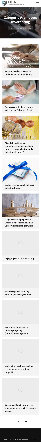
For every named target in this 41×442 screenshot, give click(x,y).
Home (11, 28)
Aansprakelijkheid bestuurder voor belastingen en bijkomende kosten (20, 408)
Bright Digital (33, 439)
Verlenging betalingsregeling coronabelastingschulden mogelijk (19, 369)
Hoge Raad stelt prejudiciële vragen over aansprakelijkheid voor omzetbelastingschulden (19, 222)
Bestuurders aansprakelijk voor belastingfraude (19, 186)
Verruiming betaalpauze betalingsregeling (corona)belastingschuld (16, 330)
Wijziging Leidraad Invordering (19, 258)
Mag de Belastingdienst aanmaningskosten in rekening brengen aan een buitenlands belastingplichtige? (20, 147)
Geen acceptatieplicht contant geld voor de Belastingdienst (19, 108)
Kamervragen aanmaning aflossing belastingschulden (18, 293)
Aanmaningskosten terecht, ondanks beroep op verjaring (18, 73)
